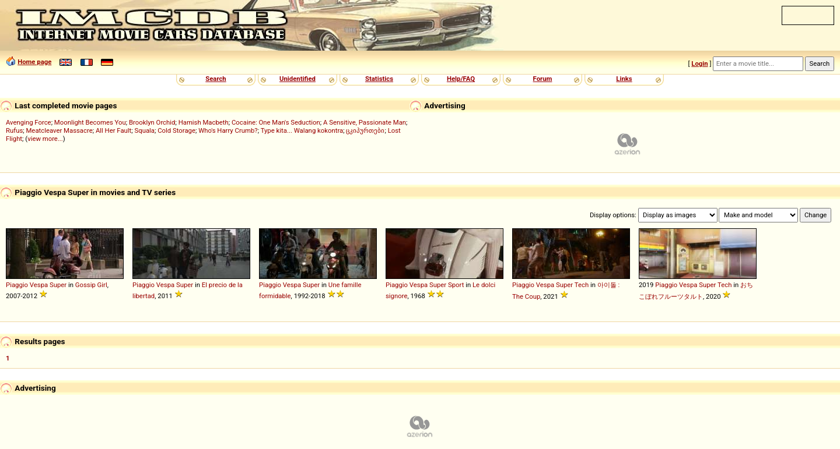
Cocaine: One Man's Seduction (276, 122)
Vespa (39, 285)
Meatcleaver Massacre (59, 130)
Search (215, 79)
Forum (542, 79)
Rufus (14, 130)
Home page (34, 62)
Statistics (379, 79)
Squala (145, 130)
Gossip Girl (91, 285)
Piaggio (17, 285)
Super (58, 285)
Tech (582, 285)
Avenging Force (28, 122)
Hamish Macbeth (203, 122)
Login (699, 63)
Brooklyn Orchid (152, 122)
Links (624, 79)
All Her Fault (113, 130)
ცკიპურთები (365, 130)
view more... (45, 139)
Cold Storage (176, 130)
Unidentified (297, 79)
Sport (456, 285)
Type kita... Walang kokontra (302, 130)
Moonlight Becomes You (90, 122)
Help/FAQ (461, 79)
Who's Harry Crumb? (228, 130)
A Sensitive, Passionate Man (364, 122)
